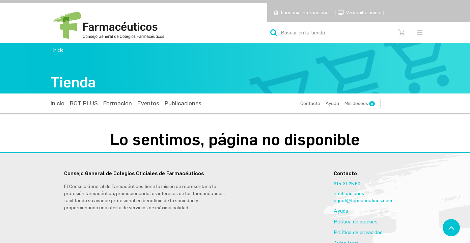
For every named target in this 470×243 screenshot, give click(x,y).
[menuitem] (57, 103)
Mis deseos (359, 103)
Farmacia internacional (305, 13)
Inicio (58, 50)
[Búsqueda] (273, 32)
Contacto (310, 103)
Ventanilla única (363, 13)
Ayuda (332, 103)
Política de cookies (356, 221)
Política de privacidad (358, 232)
